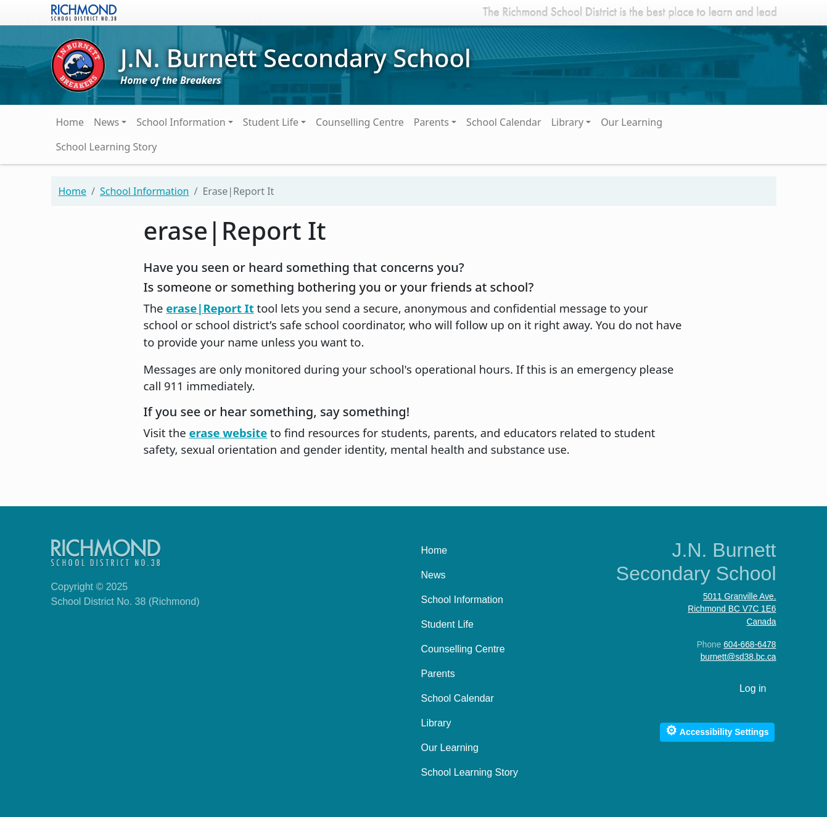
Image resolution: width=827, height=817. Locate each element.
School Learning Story (106, 147)
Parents (431, 122)
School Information (181, 122)
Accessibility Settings (716, 730)
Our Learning (631, 122)
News (106, 122)
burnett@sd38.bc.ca (738, 657)
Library (567, 122)
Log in (753, 688)
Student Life (270, 122)
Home (70, 122)
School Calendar (503, 122)
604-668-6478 (749, 644)
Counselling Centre (360, 122)
